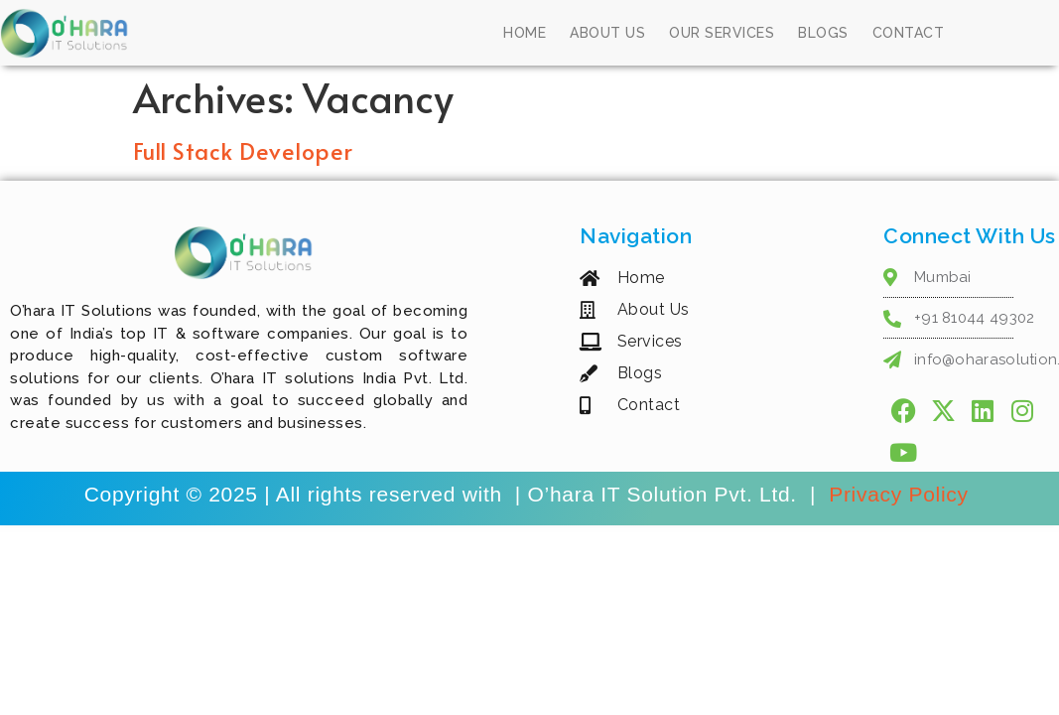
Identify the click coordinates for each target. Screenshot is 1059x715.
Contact (908, 33)
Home (524, 33)
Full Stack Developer (243, 150)
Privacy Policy (902, 494)
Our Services (721, 33)
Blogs (823, 33)
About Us (607, 33)
